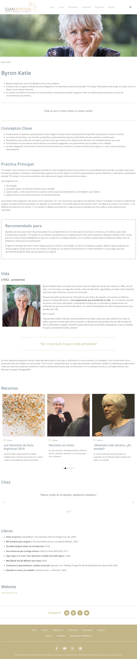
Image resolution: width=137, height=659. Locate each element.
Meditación (73, 7)
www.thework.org (9, 592)
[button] (130, 7)
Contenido (86, 7)
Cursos (61, 7)
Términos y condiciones (81, 635)
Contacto (61, 635)
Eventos (111, 7)
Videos (55, 440)
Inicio (52, 7)
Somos (49, 635)
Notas (9, 440)
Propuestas (99, 7)
